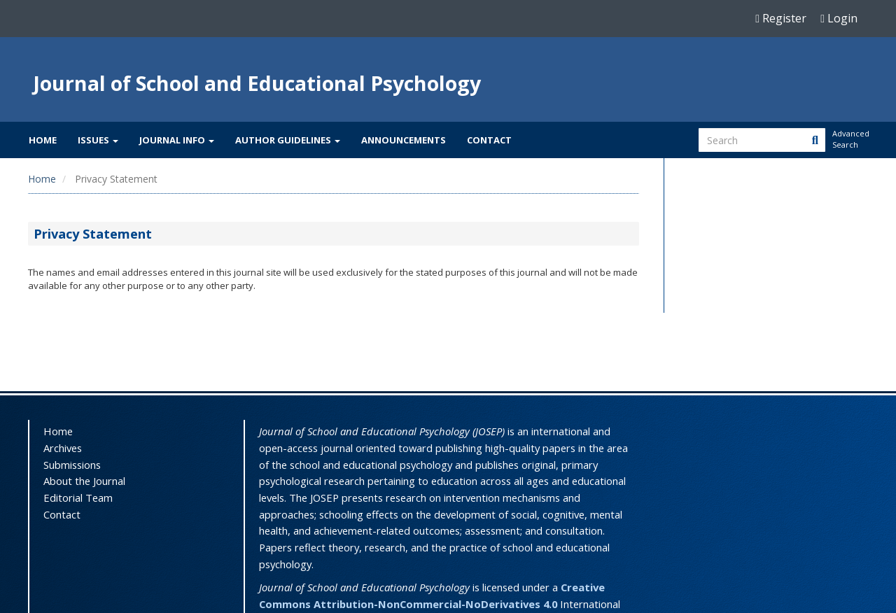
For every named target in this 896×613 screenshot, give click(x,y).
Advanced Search (849, 139)
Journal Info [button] (176, 140)
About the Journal (84, 481)
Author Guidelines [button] (287, 140)
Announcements (403, 140)
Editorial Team (78, 498)
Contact (489, 140)
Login (839, 18)
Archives (62, 448)
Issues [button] (98, 140)
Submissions (72, 465)
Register (780, 18)
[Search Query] (762, 140)
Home (43, 140)
